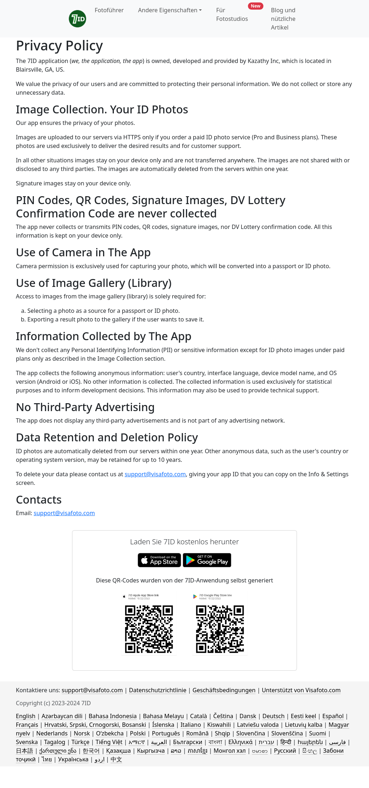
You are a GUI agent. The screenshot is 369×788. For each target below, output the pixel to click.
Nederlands (51, 733)
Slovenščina (287, 733)
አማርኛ (137, 742)
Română (197, 733)
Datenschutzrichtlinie (157, 690)
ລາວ (176, 751)
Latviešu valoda (258, 725)
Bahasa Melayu (163, 716)
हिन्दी (285, 742)
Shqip (222, 733)
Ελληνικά (240, 742)
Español (333, 716)
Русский (285, 751)
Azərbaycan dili (62, 716)
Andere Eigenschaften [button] (167, 10)
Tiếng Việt (108, 742)
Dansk (247, 716)
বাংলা (215, 742)
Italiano (191, 725)
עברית (266, 742)
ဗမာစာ (260, 751)
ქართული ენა (57, 751)
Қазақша (118, 751)
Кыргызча (151, 751)
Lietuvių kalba (304, 725)
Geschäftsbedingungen (223, 690)
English (25, 716)
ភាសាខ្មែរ (198, 751)
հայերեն (310, 742)
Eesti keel (303, 716)
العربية (159, 742)
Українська (73, 759)
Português (166, 733)
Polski (138, 733)
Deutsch (273, 716)
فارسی (337, 742)
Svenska (27, 742)
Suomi (317, 733)
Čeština (223, 716)
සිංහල (309, 751)
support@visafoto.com (155, 474)
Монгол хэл (230, 751)
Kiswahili (219, 725)
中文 (116, 759)
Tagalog (54, 742)
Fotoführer (109, 10)
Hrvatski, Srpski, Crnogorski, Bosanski (95, 725)
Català (198, 716)
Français (27, 725)
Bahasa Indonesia (113, 716)
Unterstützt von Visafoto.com (301, 690)
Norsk (82, 733)
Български (187, 742)
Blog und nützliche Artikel (283, 18)
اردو (100, 759)
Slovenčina (250, 733)
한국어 (91, 751)
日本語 (24, 751)
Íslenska (163, 725)
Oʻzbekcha (110, 733)
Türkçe (80, 742)
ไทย (47, 759)
